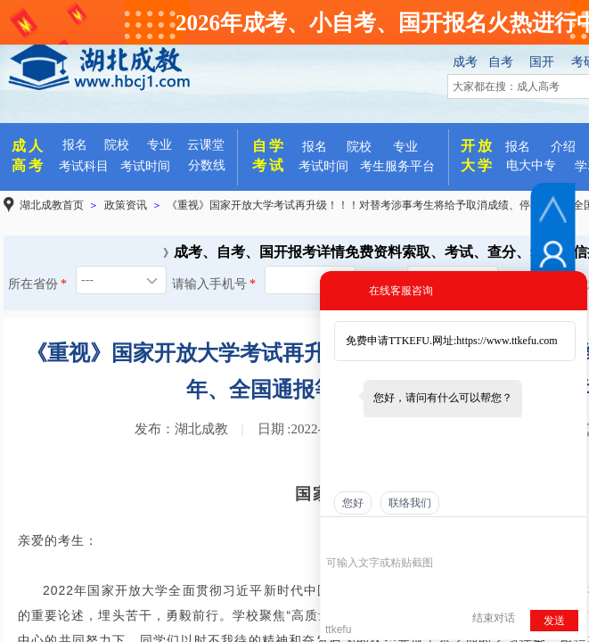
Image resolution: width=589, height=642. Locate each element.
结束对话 (493, 618)
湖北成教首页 (52, 205)
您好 (353, 503)
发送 (554, 620)
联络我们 (410, 503)
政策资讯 (125, 205)
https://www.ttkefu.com (506, 340)
